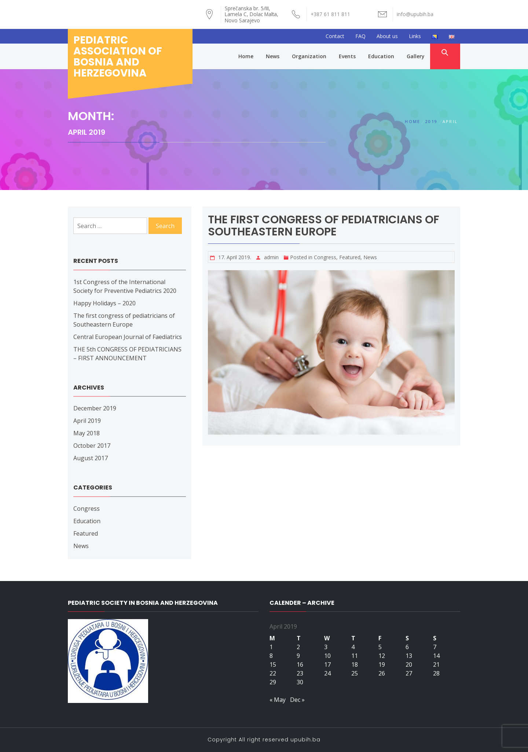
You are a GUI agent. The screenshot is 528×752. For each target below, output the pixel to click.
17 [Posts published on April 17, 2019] (327, 664)
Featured (349, 257)
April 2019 (87, 421)
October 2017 (91, 446)
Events (347, 56)
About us (387, 36)
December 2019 (94, 408)
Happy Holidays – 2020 (104, 303)
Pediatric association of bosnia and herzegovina (117, 56)
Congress (325, 257)
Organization (309, 56)
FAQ (360, 36)
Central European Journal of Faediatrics (127, 337)
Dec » (297, 700)
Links (415, 36)
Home (245, 56)
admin (271, 257)
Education (381, 56)
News (272, 56)
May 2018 (86, 433)
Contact (335, 36)
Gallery (416, 56)
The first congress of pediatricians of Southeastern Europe (323, 225)
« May (278, 700)
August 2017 (90, 458)
